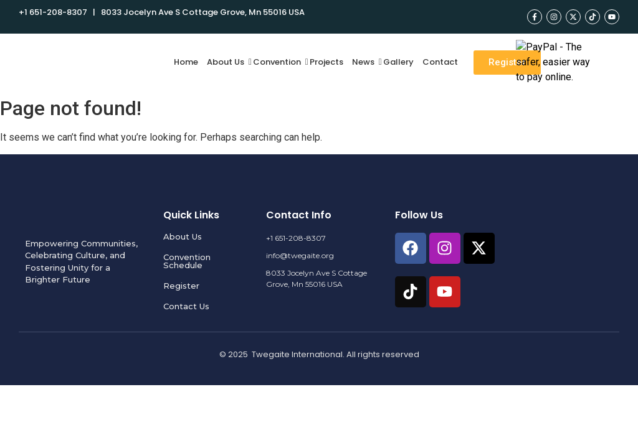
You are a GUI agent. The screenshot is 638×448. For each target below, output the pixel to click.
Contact (440, 62)
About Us (227, 62)
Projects (326, 62)
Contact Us (186, 306)
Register (181, 286)
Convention (278, 62)
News (365, 62)
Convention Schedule (187, 261)
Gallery (398, 62)
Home (186, 62)
